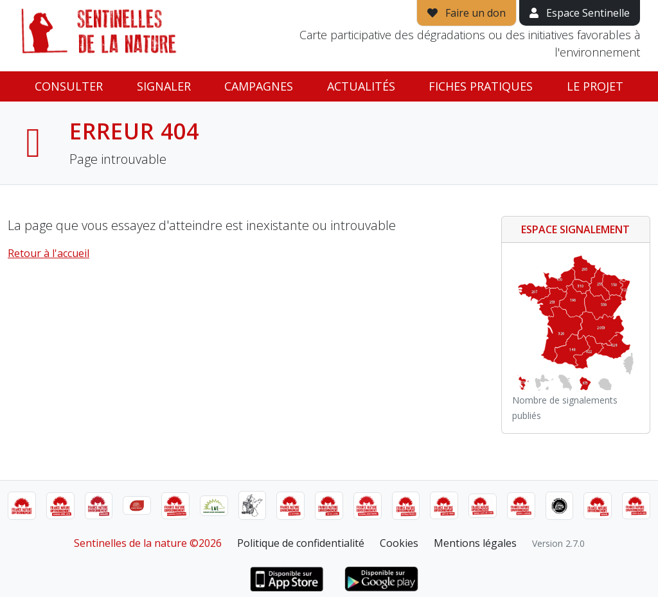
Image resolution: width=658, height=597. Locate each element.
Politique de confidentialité (300, 543)
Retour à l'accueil (48, 253)
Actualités (361, 86)
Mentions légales (475, 543)
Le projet (595, 86)
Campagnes (258, 86)
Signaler (164, 86)
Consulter (69, 86)
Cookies (399, 543)
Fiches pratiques (481, 86)
